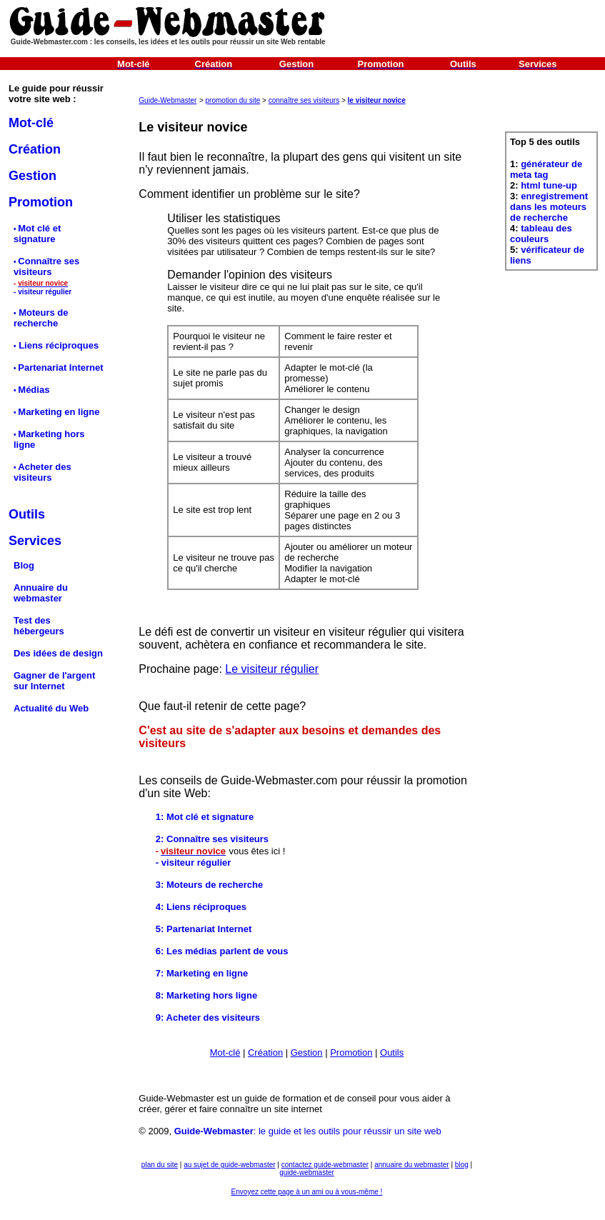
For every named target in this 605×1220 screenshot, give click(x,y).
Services (35, 541)
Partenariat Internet (60, 367)
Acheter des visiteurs (42, 472)
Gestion (32, 176)
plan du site (159, 1165)
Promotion (41, 202)
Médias (33, 389)
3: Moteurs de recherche (209, 884)
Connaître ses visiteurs (46, 266)
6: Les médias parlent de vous (222, 951)
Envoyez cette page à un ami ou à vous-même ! (307, 1192)
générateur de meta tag (546, 169)
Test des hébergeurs (39, 625)
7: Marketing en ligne (202, 973)
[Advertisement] (551, 351)
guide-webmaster (306, 1172)
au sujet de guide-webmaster (229, 1165)
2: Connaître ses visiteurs (212, 839)
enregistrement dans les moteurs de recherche (549, 207)
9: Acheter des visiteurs (208, 1017)
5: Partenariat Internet (203, 929)
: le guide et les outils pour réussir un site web (307, 1131)
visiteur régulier (44, 292)
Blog (24, 565)
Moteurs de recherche (41, 318)
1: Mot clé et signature (205, 816)
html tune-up (549, 185)
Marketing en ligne (58, 411)
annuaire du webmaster (411, 1165)
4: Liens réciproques (201, 906)
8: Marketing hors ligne (206, 995)
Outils (392, 1052)
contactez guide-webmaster (325, 1165)
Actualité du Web (51, 708)
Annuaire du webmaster (41, 593)
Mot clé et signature (37, 233)
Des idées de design (58, 653)
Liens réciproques (57, 345)
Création (35, 149)
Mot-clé (31, 123)
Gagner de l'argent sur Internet (54, 680)
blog (462, 1165)
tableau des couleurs (541, 233)
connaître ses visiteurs (304, 100)
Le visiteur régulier (272, 669)
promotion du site (233, 100)
